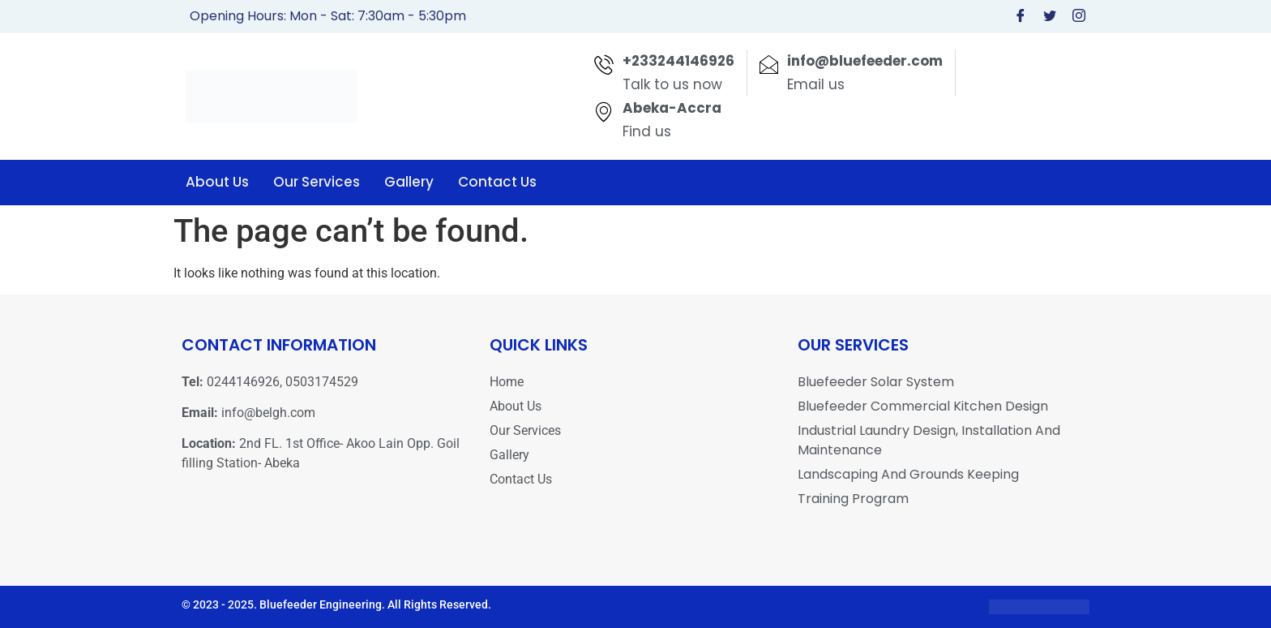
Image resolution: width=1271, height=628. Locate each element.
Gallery (409, 181)
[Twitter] (1049, 16)
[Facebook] (1020, 16)
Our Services (316, 181)
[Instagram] (1078, 16)
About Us (217, 181)
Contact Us (497, 181)
